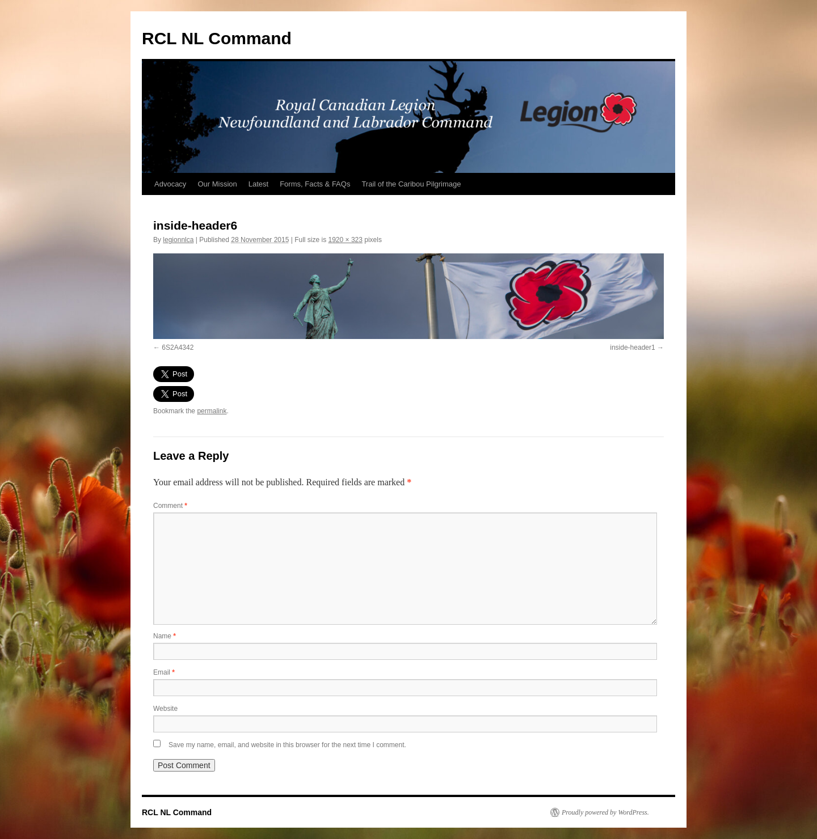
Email (164, 672)
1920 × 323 (346, 240)
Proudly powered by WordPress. (605, 812)
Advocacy (170, 184)
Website (165, 709)
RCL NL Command (217, 38)
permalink (211, 411)
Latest (258, 184)
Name (164, 636)
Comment (170, 506)
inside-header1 (632, 347)
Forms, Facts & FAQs (315, 184)
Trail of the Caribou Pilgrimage (411, 184)
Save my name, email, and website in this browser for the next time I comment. (287, 745)
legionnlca (178, 240)
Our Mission (217, 184)
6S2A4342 (177, 347)
